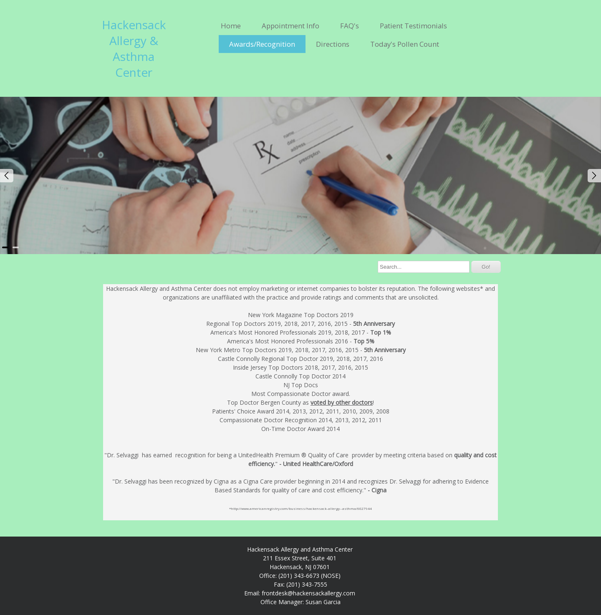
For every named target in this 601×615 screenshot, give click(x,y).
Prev (6, 175)
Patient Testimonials (413, 25)
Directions (332, 44)
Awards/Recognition (262, 44)
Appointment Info (290, 25)
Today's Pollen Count (404, 44)
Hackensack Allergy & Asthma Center (134, 48)
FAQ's (349, 25)
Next (594, 175)
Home (231, 25)
